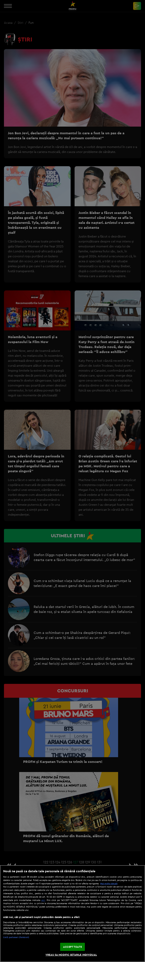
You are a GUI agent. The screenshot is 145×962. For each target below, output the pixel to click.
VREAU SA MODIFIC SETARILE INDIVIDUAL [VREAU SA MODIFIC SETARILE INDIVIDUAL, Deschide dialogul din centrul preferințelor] (71, 954)
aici (43, 900)
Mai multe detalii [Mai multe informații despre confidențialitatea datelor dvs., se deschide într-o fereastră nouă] (109, 883)
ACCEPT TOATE (72, 946)
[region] (72, 913)
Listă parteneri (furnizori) (16, 937)
